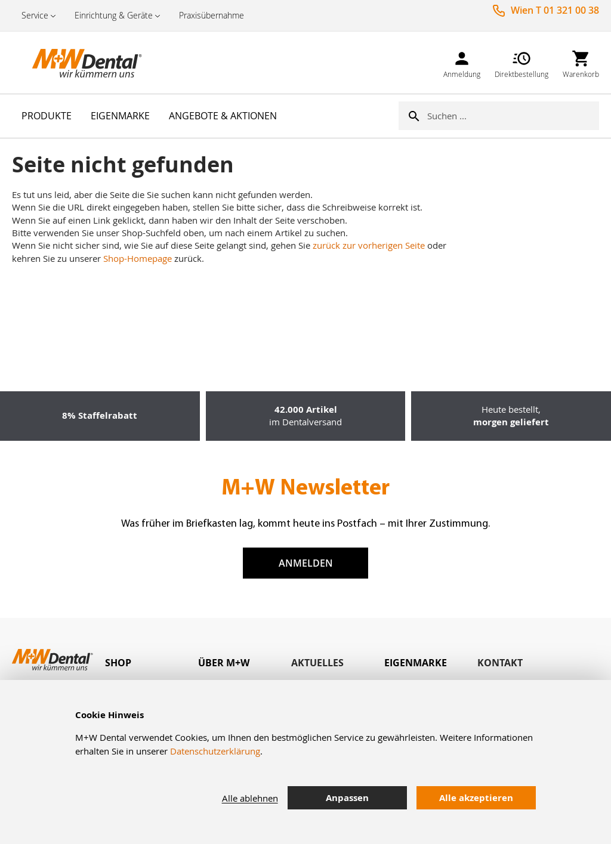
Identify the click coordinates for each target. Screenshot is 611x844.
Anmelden (306, 563)
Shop (118, 662)
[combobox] (513, 115)
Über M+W (223, 662)
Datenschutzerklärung (215, 751)
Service (34, 15)
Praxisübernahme (211, 15)
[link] (461, 62)
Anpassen (347, 798)
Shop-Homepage (137, 258)
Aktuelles (317, 662)
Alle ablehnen (250, 798)
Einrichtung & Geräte (114, 15)
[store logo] (71, 62)
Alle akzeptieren (476, 798)
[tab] (151, 663)
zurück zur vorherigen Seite (369, 245)
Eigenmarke (415, 662)
